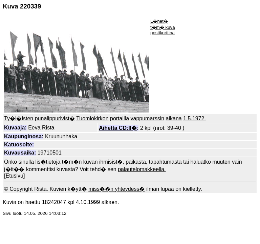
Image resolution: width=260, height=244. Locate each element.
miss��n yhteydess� (116, 189)
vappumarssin (148, 118)
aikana (174, 118)
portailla (119, 118)
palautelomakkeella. (142, 169)
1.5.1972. (194, 118)
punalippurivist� (55, 118)
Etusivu (14, 176)
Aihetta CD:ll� (118, 128)
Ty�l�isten (18, 118)
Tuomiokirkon (92, 118)
